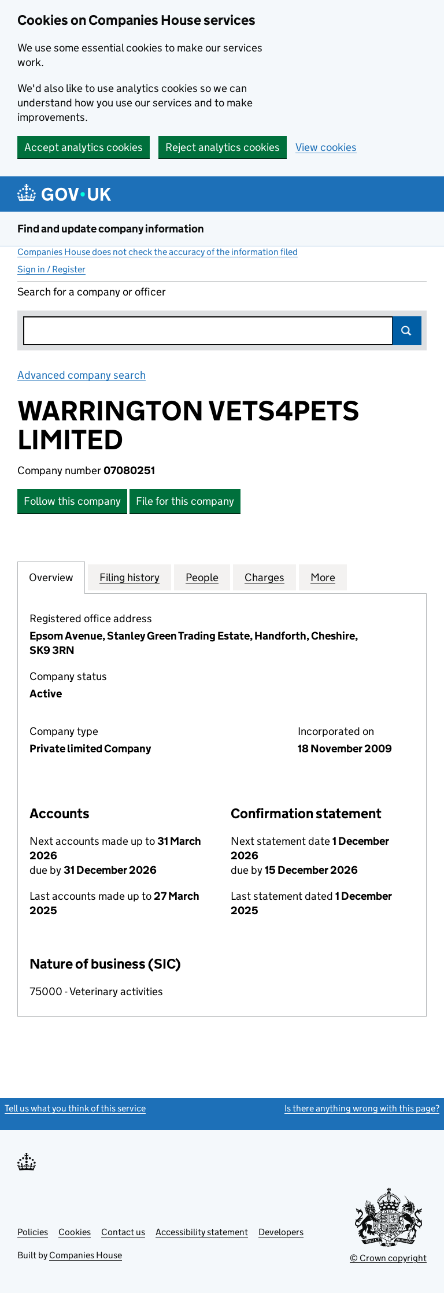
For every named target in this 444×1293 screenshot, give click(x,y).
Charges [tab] (264, 577)
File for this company (185, 501)
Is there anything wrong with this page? (361, 1108)
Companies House (85, 1255)
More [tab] (322, 577)
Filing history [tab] (129, 577)
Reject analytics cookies (222, 147)
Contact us (123, 1231)
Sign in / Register (51, 269)
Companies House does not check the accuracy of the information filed (157, 251)
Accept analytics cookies (83, 147)
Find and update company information (110, 228)
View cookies (326, 147)
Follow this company (72, 501)
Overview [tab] (51, 577)
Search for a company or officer (91, 291)
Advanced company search (81, 375)
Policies (32, 1231)
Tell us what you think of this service (75, 1108)
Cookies (74, 1231)
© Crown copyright (388, 1258)
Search (407, 330)
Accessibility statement (202, 1231)
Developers (281, 1231)
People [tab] (202, 577)
